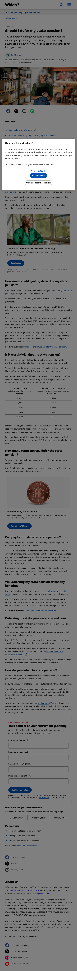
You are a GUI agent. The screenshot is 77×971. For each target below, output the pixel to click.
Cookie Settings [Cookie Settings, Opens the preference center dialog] (38, 171)
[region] (38, 164)
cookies (21, 149)
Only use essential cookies (38, 182)
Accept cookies (38, 175)
